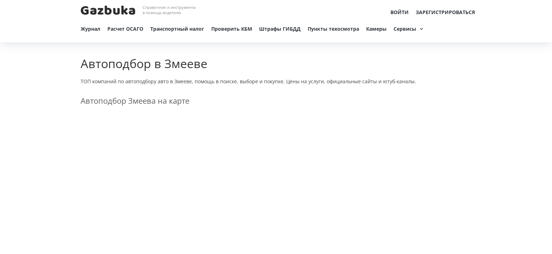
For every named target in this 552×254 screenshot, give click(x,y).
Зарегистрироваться (445, 12)
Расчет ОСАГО (125, 28)
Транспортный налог (177, 28)
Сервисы (405, 28)
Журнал (90, 28)
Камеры (376, 28)
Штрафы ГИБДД (280, 28)
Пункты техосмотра (333, 28)
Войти (399, 12)
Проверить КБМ (231, 28)
